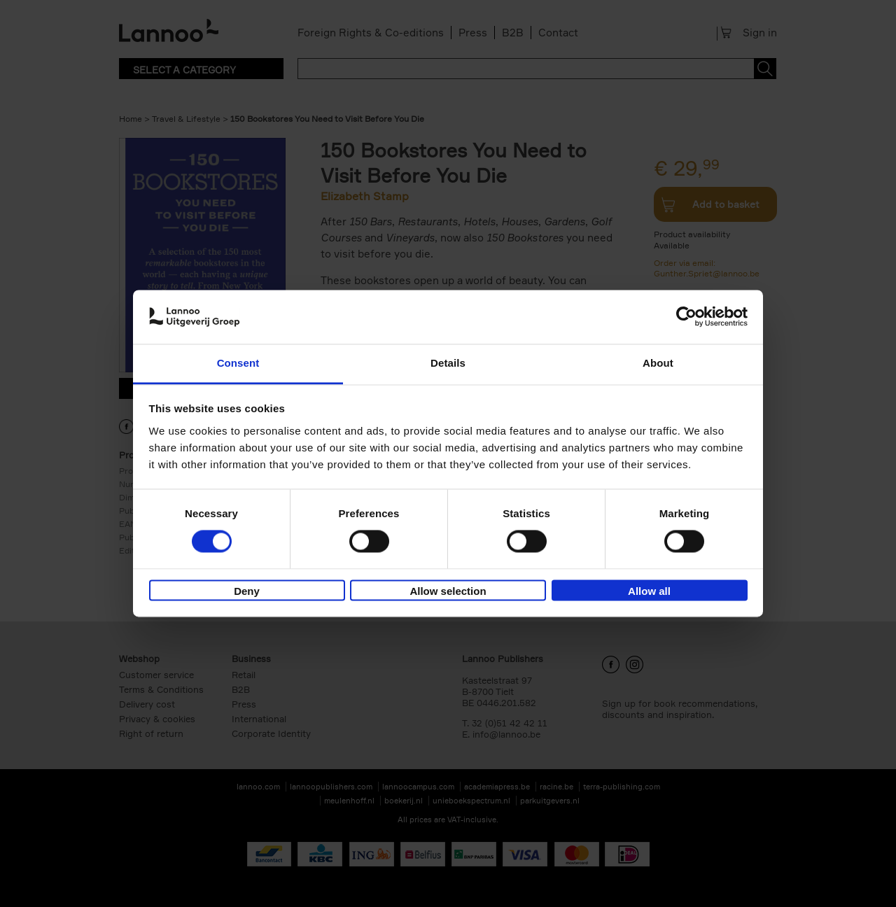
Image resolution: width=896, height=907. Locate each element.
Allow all (649, 591)
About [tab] (658, 363)
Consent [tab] (238, 363)
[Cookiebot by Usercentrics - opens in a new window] (686, 317)
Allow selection (448, 591)
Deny (247, 591)
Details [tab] (447, 363)
